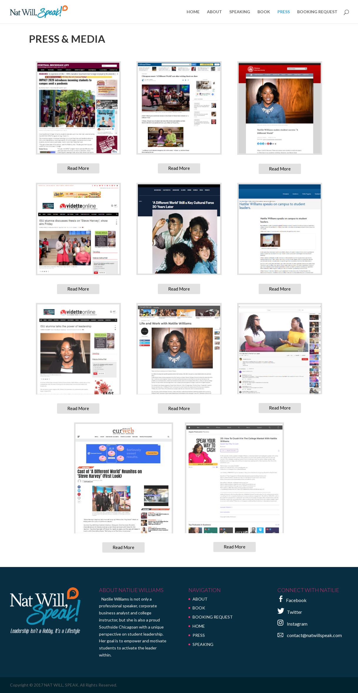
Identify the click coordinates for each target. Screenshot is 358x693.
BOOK (263, 12)
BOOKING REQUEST (317, 12)
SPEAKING (239, 12)
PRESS (283, 12)
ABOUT (214, 12)
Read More (78, 168)
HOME (193, 12)
